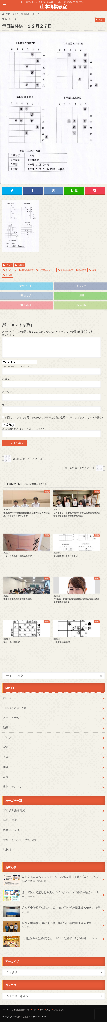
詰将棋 (21, 265)
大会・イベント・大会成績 (19, 839)
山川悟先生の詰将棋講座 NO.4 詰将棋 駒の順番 (50, 939)
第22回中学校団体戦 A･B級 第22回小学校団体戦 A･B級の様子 (51, 911)
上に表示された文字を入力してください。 (25, 428)
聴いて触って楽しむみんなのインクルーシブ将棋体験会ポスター (51, 895)
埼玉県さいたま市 (47, 270)
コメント (8, 335)
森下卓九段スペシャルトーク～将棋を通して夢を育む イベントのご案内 (51, 880)
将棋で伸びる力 (12, 786)
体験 (5, 767)
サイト (5, 404)
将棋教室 (82, 270)
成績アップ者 (11, 830)
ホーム (7, 697)
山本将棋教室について (17, 707)
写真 (5, 747)
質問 (5, 776)
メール (7, 391)
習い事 (9, 275)
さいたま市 (11, 270)
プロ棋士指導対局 (14, 810)
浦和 (94, 270)
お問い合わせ (58, 1010)
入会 (5, 757)
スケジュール (11, 717)
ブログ (9, 265)
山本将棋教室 (53, 6)
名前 (6, 379)
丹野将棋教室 (27, 270)
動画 (5, 727)
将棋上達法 (10, 820)
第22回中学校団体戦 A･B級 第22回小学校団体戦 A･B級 (47, 926)
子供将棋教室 (67, 270)
